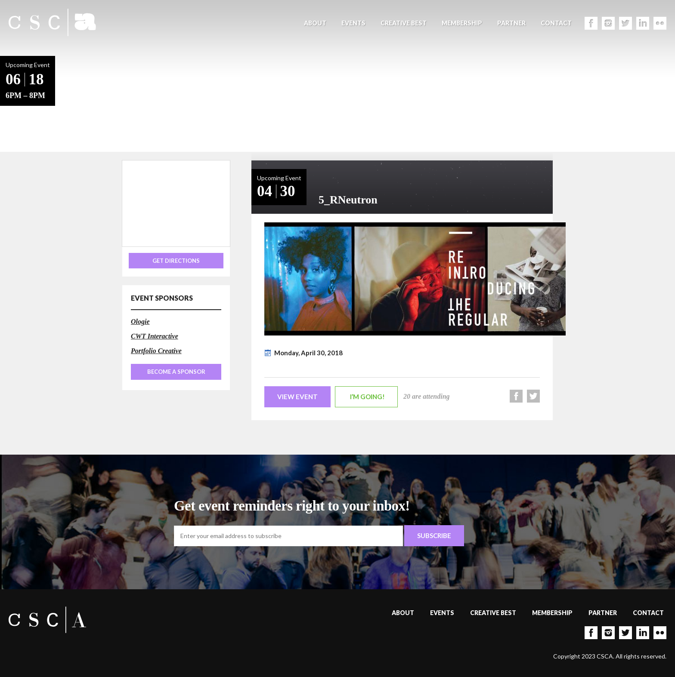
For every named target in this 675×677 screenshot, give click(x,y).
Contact (556, 23)
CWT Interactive (154, 336)
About (315, 23)
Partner (511, 23)
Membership (462, 23)
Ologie (140, 321)
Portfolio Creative (156, 350)
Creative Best (404, 23)
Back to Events (82, 103)
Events (353, 23)
